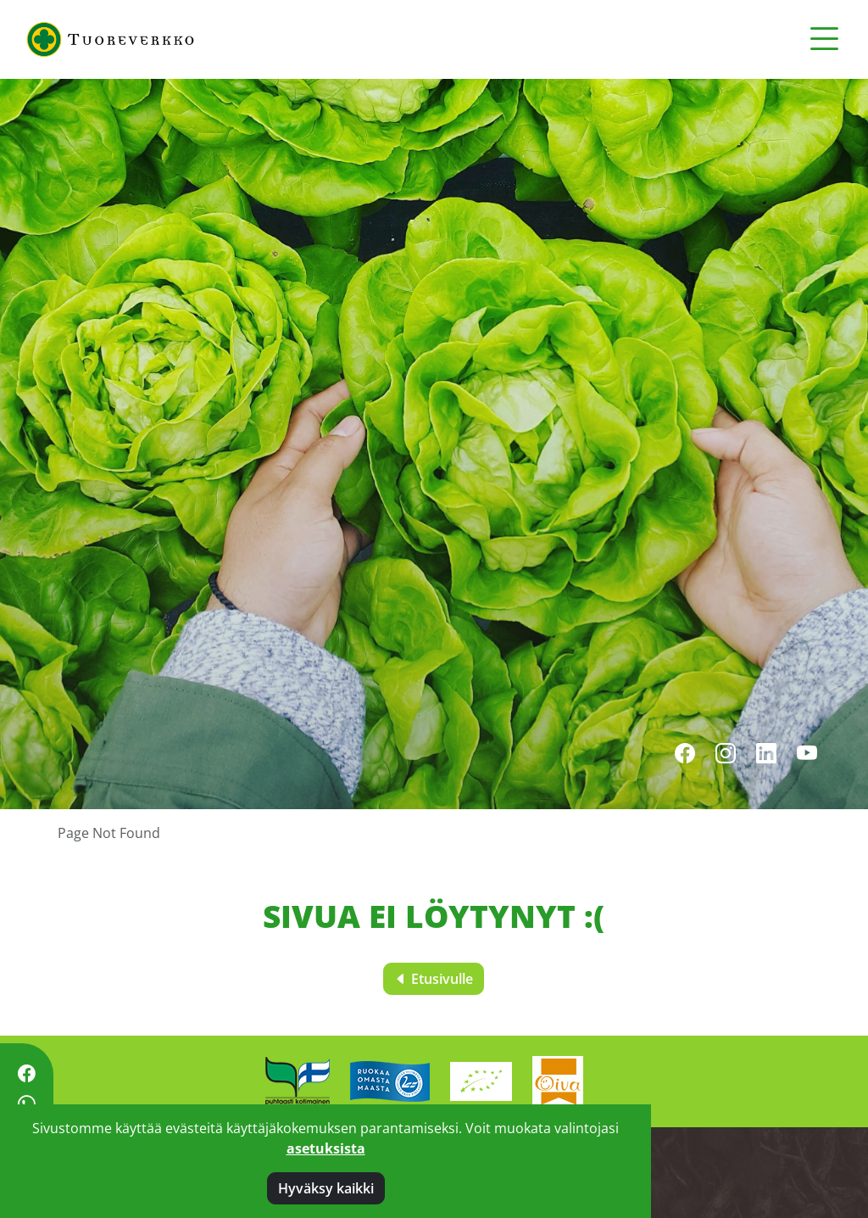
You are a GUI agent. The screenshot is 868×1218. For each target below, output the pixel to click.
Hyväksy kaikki (326, 1188)
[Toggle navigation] (824, 39)
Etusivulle (433, 978)
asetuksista (326, 1148)
